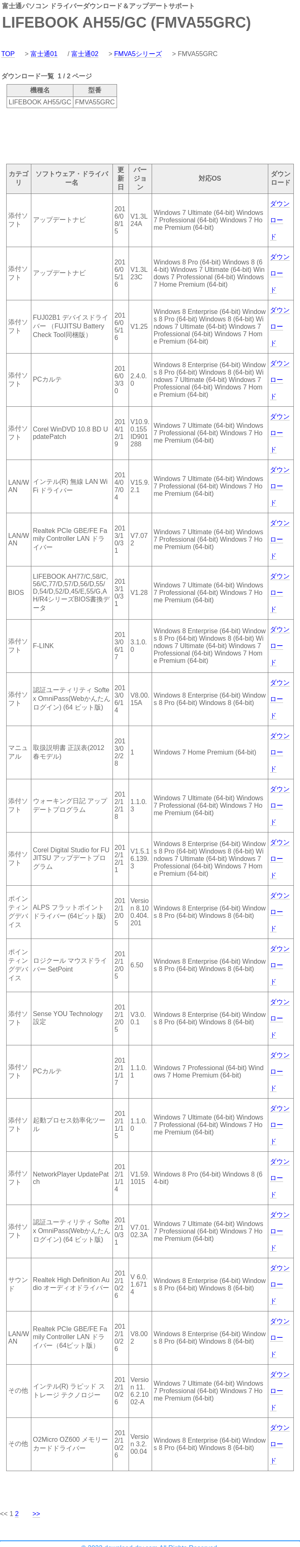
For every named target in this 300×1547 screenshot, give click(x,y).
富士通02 (84, 53)
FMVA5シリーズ (138, 53)
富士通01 (44, 53)
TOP (8, 53)
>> (36, 1513)
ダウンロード (280, 220)
